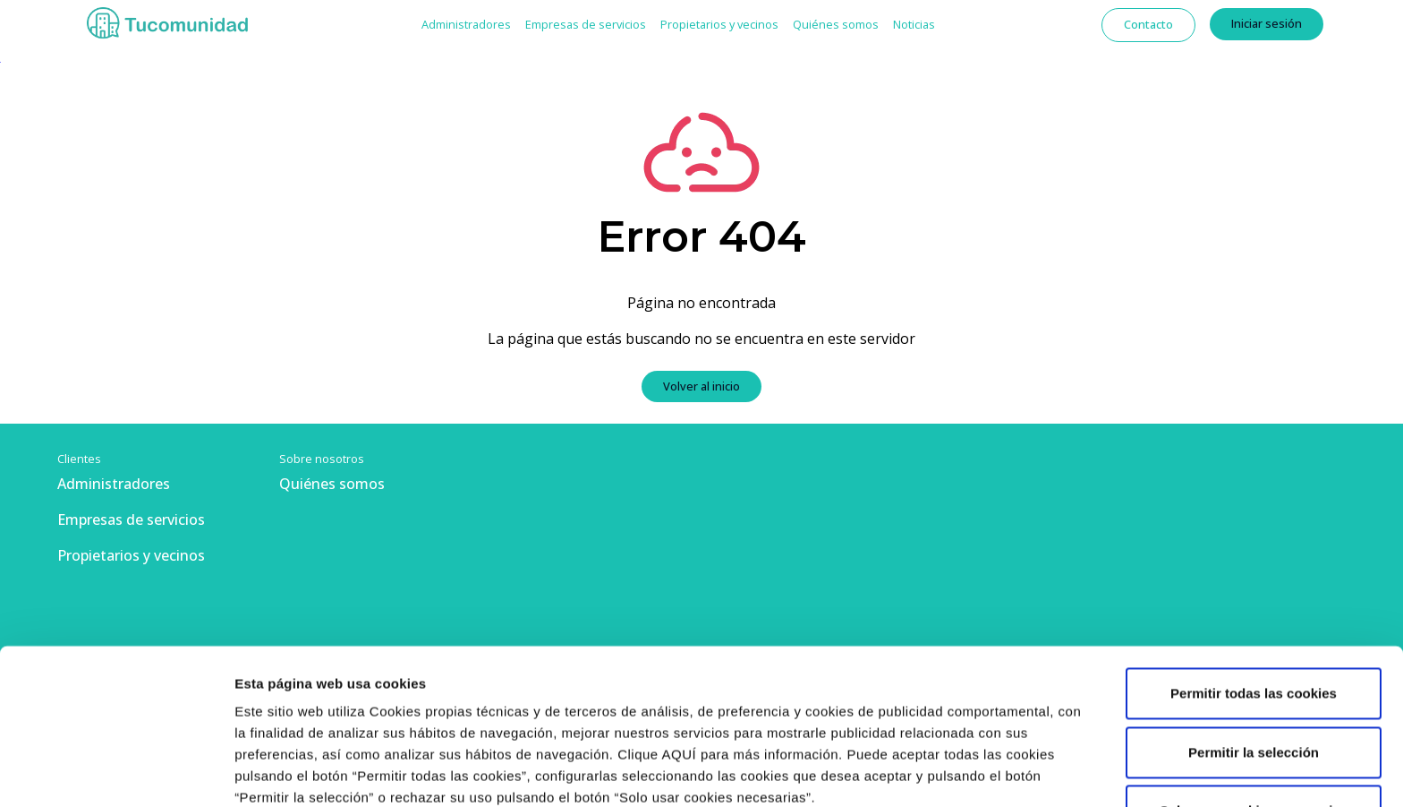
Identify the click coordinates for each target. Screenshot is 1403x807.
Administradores (466, 24)
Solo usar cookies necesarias (1254, 665)
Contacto (1148, 24)
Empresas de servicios (585, 24)
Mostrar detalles (286, 771)
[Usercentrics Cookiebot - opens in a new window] (116, 772)
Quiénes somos (836, 24)
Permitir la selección (1253, 606)
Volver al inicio (701, 386)
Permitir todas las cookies (1253, 547)
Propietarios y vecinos (719, 24)
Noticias (914, 24)
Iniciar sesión (1266, 23)
